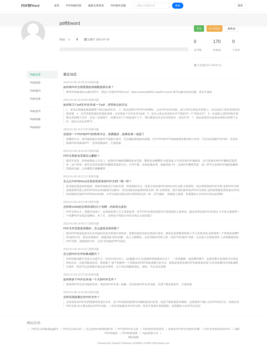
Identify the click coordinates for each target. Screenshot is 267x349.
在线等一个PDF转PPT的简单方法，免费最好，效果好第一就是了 (104, 134)
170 (217, 41)
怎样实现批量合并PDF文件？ (81, 297)
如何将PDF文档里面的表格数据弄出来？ (88, 87)
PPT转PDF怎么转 (128, 328)
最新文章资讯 (96, 5)
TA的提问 (35, 90)
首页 (56, 5)
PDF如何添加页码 (153, 328)
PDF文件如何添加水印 (217, 328)
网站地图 (133, 337)
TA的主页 (35, 74)
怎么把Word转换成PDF (99, 328)
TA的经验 (35, 119)
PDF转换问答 (73, 5)
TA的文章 (35, 98)
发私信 (231, 28)
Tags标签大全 (150, 333)
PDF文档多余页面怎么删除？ (81, 155)
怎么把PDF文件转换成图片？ (81, 253)
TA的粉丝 (35, 127)
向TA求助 (214, 28)
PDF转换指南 (130, 333)
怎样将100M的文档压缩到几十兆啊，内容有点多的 (95, 206)
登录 (240, 5)
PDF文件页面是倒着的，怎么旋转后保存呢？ (91, 228)
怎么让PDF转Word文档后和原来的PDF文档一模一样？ (97, 181)
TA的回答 (35, 82)
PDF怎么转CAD (72, 328)
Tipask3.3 (116, 343)
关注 (199, 28)
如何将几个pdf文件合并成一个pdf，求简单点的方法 (95, 104)
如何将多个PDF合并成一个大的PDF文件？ (90, 279)
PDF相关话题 (118, 5)
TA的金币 (35, 111)
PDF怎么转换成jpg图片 (45, 328)
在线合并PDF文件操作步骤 (184, 328)
